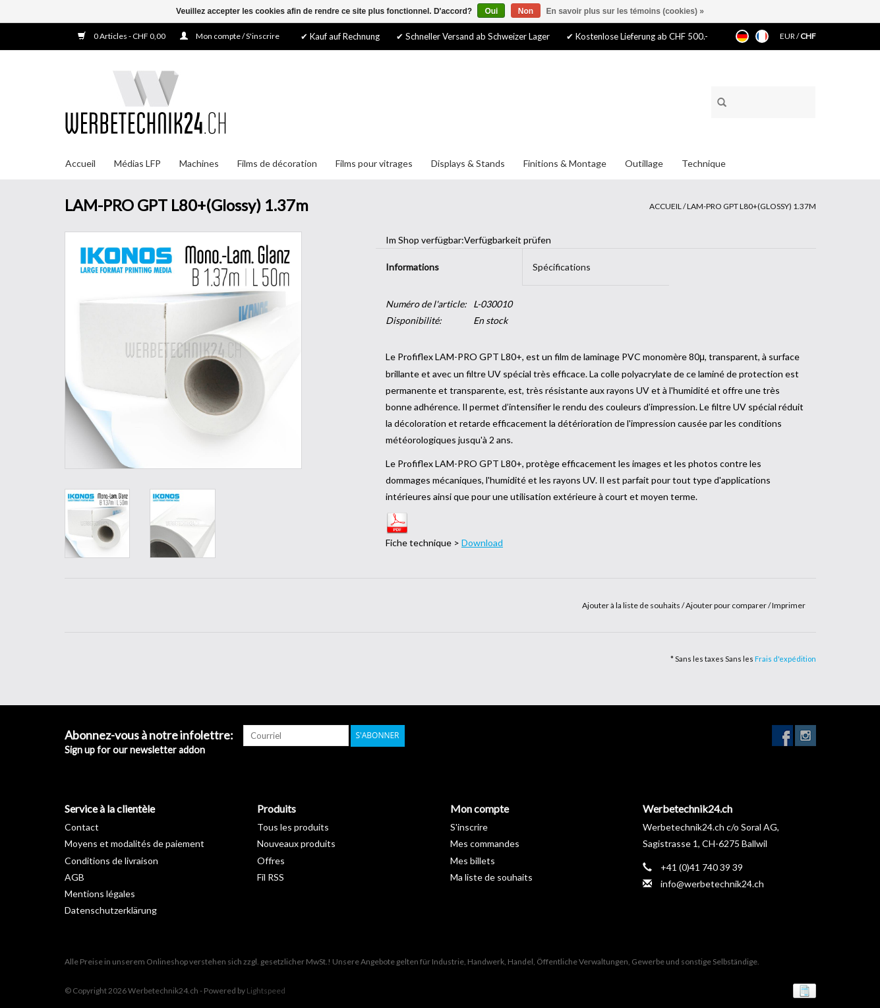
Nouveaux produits (296, 843)
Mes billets (472, 860)
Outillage (644, 163)
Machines (199, 163)
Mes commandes (484, 843)
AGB (74, 877)
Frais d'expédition (785, 658)
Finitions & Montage (564, 163)
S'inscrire (469, 827)
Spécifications (562, 266)
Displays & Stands (468, 163)
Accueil (80, 163)
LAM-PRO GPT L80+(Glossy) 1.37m (751, 206)
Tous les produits (293, 827)
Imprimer (789, 605)
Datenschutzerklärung (111, 910)
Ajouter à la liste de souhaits (632, 605)
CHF (808, 36)
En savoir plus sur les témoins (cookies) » (624, 11)
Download (482, 542)
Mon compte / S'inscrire (229, 36)
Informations (412, 266)
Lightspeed (266, 990)
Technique (704, 163)
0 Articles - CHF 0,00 (122, 36)
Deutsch (742, 36)
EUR (788, 36)
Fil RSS (270, 877)
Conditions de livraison (111, 860)
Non (525, 11)
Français (762, 36)
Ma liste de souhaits (491, 877)
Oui (491, 11)
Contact (82, 827)
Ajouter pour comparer (727, 605)
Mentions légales (100, 893)
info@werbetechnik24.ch (712, 883)
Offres (271, 860)
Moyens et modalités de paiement (134, 843)
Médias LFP (137, 163)
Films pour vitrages (374, 163)
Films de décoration (277, 163)
